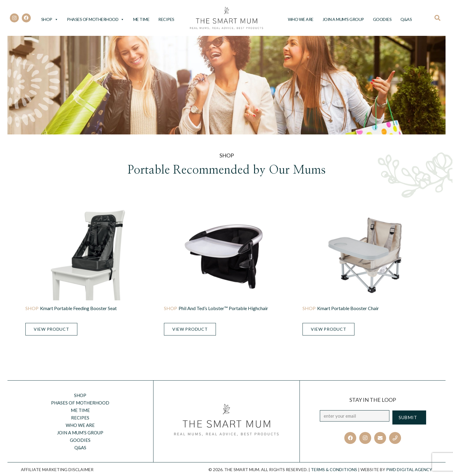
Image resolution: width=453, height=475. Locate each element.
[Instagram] (14, 17)
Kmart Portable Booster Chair (348, 308)
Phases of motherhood (95, 19)
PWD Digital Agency (409, 469)
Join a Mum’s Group (343, 19)
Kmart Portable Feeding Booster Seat (78, 308)
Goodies (382, 19)
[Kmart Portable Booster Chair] (365, 255)
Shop (49, 19)
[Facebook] (26, 17)
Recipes (166, 19)
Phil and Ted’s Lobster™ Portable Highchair (223, 308)
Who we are (301, 19)
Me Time (141, 19)
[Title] (395, 438)
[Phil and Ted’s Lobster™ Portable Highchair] (226, 255)
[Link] (226, 18)
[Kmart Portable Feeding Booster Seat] (88, 255)
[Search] (439, 18)
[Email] (380, 438)
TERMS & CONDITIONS (334, 469)
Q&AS (406, 19)
